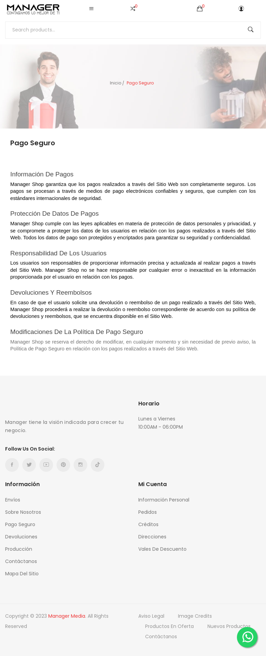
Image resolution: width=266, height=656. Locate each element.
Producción (18, 549)
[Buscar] (133, 30)
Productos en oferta (169, 626)
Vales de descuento (162, 549)
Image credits (195, 616)
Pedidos (147, 512)
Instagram (80, 465)
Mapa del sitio (22, 573)
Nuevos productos (229, 626)
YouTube (46, 465)
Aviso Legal (151, 616)
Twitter (29, 465)
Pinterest (63, 465)
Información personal (163, 499)
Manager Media (66, 616)
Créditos (148, 524)
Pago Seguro (20, 524)
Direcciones (152, 536)
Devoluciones (21, 536)
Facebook (12, 465)
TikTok (97, 465)
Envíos (12, 499)
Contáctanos (21, 561)
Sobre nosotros (23, 512)
